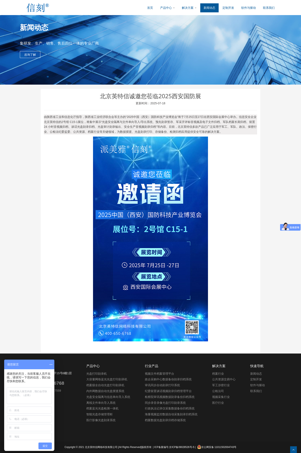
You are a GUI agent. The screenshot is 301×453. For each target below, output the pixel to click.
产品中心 (167, 7)
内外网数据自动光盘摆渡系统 (105, 391)
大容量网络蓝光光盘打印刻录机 (106, 379)
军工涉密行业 (221, 385)
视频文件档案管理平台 (159, 373)
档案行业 (218, 373)
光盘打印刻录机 (96, 373)
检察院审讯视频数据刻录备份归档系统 (170, 397)
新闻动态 (209, 7)
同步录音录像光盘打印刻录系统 (165, 402)
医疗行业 (218, 402)
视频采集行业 (221, 397)
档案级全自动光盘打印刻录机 (105, 385)
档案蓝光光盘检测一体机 (102, 408)
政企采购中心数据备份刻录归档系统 (168, 379)
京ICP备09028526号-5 (181, 447)
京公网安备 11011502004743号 (217, 447)
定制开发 (228, 7)
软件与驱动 (248, 7)
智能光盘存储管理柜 (99, 414)
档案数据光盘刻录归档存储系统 (165, 420)
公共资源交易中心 (224, 379)
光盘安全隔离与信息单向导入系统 (108, 397)
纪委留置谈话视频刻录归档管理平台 (168, 391)
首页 (150, 7)
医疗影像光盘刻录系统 (101, 420)
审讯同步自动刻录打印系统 (162, 385)
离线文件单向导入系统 (101, 402)
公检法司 (218, 391)
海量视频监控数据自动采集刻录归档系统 (171, 414)
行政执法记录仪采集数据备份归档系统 (170, 408)
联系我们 (269, 7)
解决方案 (189, 7)
